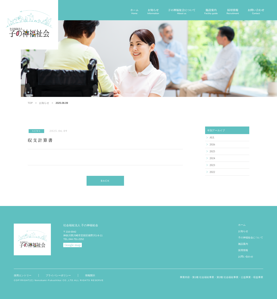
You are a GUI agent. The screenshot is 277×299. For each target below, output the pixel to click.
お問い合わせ (256, 12)
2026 (212, 144)
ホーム (134, 12)
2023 (212, 165)
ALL (212, 137)
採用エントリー (22, 275)
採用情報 (232, 12)
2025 (212, 151)
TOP (30, 102)
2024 (212, 158)
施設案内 (211, 12)
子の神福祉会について (181, 12)
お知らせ (153, 12)
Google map (72, 245)
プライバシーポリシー (58, 275)
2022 (212, 172)
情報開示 (90, 275)
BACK (105, 180)
